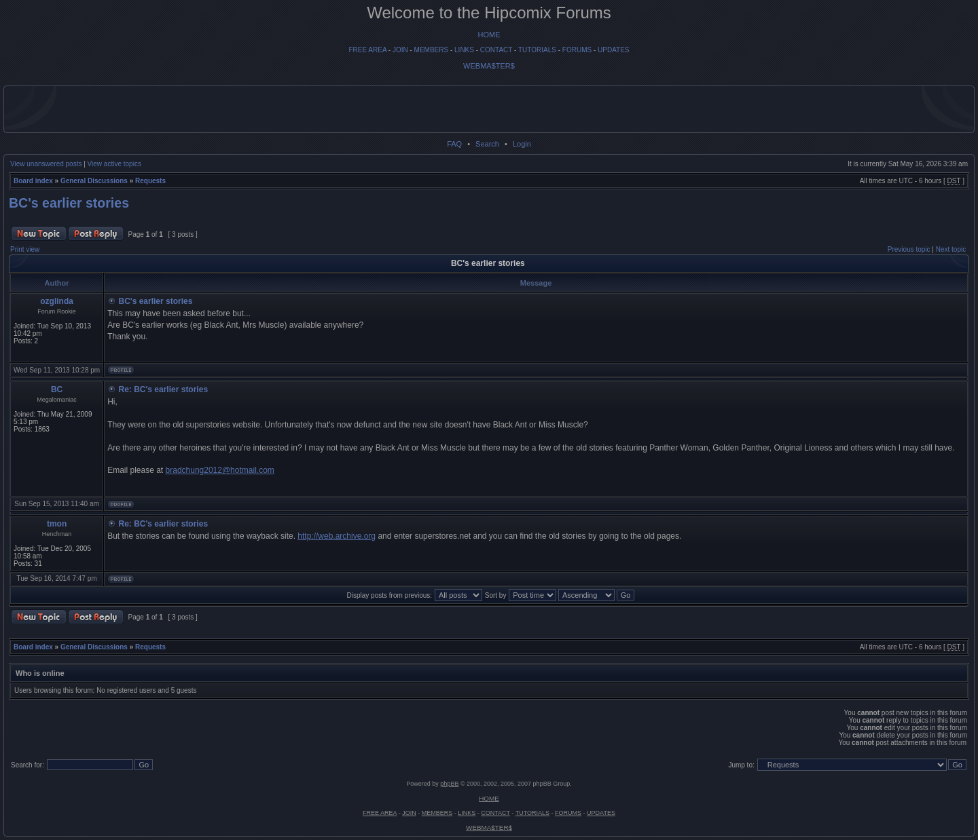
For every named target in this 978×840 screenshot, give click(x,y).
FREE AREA (367, 50)
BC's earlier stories (69, 202)
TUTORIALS (537, 50)
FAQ (454, 144)
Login (522, 144)
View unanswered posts (46, 164)
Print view (24, 249)
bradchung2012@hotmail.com (220, 470)
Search (487, 144)
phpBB (449, 783)
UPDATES (614, 50)
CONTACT (496, 50)
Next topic (951, 249)
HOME (489, 35)
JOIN (400, 50)
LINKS (464, 50)
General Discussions (94, 181)
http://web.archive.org (336, 536)
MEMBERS (431, 50)
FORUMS (577, 50)
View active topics (114, 164)
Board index (33, 181)
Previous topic (909, 249)
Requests (150, 181)
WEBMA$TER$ (489, 66)
